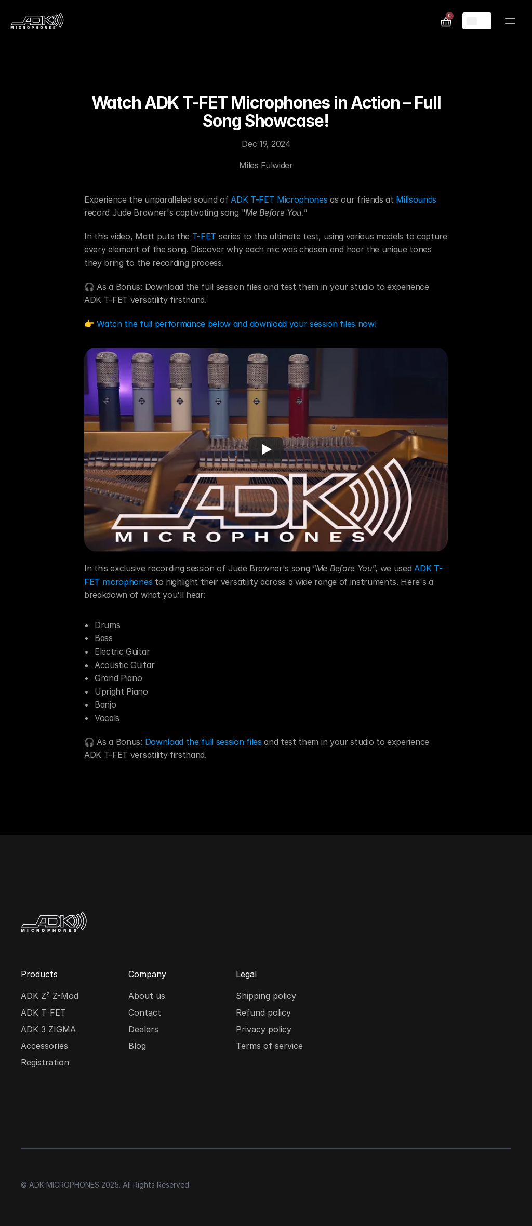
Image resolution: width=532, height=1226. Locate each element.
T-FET (204, 236)
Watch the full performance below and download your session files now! (236, 323)
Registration (45, 1062)
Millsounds (416, 199)
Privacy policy (263, 1029)
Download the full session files (203, 742)
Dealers (143, 1029)
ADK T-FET (43, 1012)
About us (146, 996)
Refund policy (263, 1012)
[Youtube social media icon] (97, 1108)
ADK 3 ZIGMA (48, 1029)
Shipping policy (266, 996)
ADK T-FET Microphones (279, 199)
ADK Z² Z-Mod (49, 996)
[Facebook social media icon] (64, 1108)
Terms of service (269, 1046)
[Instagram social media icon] (31, 1108)
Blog (137, 1046)
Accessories (44, 1046)
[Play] (266, 449)
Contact (144, 1012)
